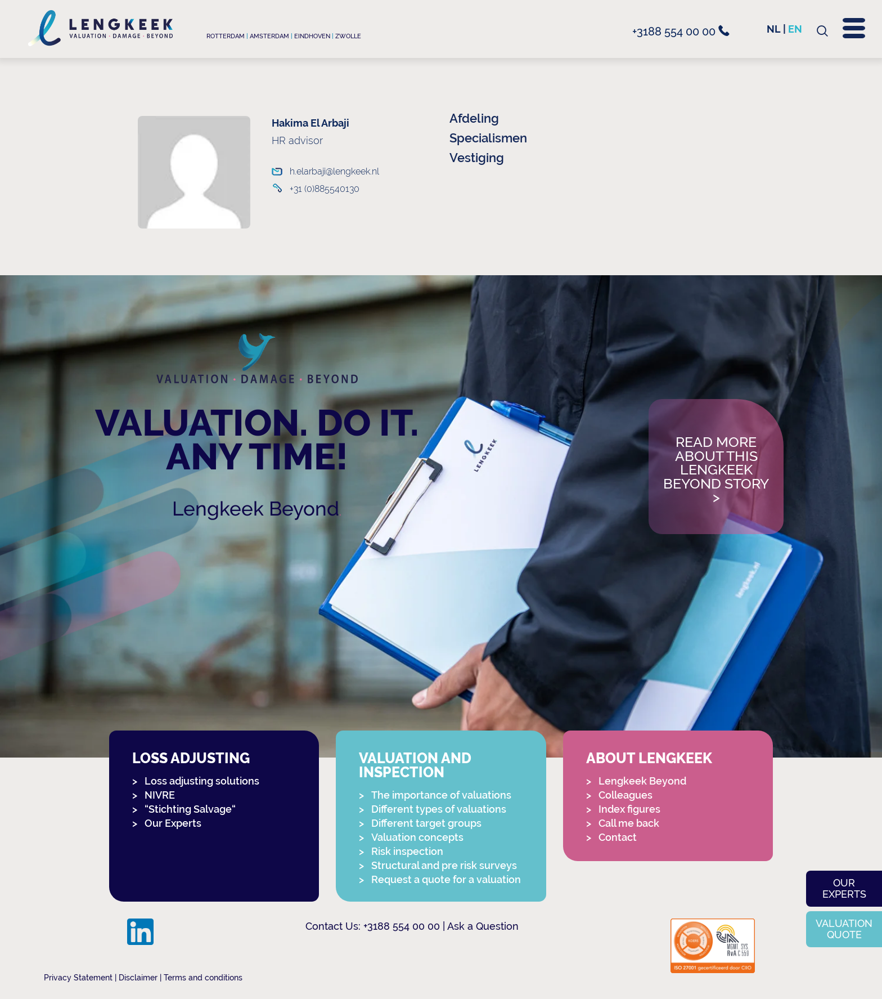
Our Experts (173, 823)
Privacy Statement (78, 977)
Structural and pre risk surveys (444, 865)
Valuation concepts (417, 837)
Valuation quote (844, 928)
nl (774, 29)
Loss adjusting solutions (202, 781)
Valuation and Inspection (415, 765)
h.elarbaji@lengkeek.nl (326, 171)
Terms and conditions (203, 977)
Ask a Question (483, 926)
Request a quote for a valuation (446, 879)
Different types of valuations (438, 809)
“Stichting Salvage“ (190, 809)
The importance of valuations (441, 795)
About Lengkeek (649, 758)
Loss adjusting (191, 758)
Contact (617, 837)
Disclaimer (138, 977)
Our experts (844, 888)
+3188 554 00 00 (681, 31)
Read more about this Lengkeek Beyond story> (716, 470)
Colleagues (625, 795)
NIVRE (160, 795)
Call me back (628, 823)
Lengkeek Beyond (255, 508)
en (795, 29)
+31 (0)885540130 (324, 188)
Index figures (629, 809)
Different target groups (426, 823)
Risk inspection (407, 851)
